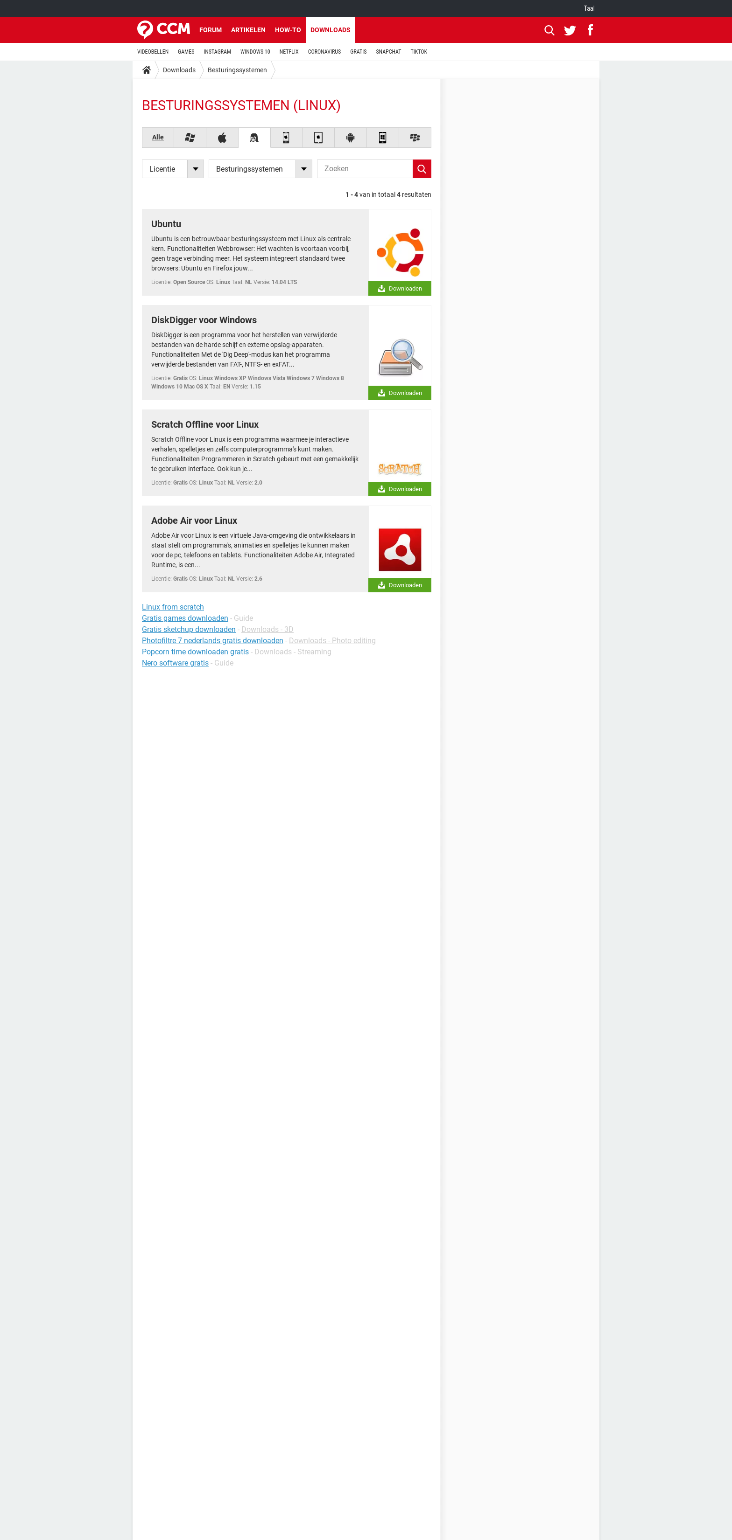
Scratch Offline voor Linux (205, 424)
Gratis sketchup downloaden (189, 629)
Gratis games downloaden (185, 618)
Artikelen (248, 30)
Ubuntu (166, 223)
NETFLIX (289, 52)
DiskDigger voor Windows (204, 320)
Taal (589, 8)
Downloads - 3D (267, 629)
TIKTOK (418, 52)
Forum (210, 30)
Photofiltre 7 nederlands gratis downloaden (212, 640)
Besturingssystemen (237, 70)
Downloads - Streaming (292, 651)
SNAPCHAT (388, 52)
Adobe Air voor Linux (194, 520)
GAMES (186, 52)
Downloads (330, 30)
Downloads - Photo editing (332, 640)
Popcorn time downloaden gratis (195, 651)
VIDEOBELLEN (153, 52)
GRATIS (358, 52)
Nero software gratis (175, 663)
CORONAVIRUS (324, 52)
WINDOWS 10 (255, 52)
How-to (288, 30)
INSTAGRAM (217, 52)
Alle (158, 137)
